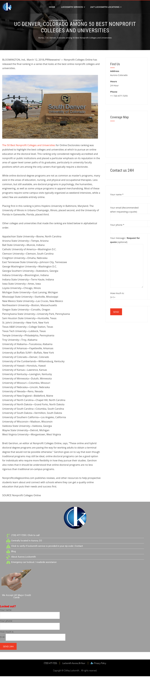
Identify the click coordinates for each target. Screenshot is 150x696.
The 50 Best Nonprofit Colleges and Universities (28, 145)
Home (52, 7)
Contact (78, 20)
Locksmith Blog (58, 20)
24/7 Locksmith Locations (105, 7)
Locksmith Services (73, 7)
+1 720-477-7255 (119, 95)
